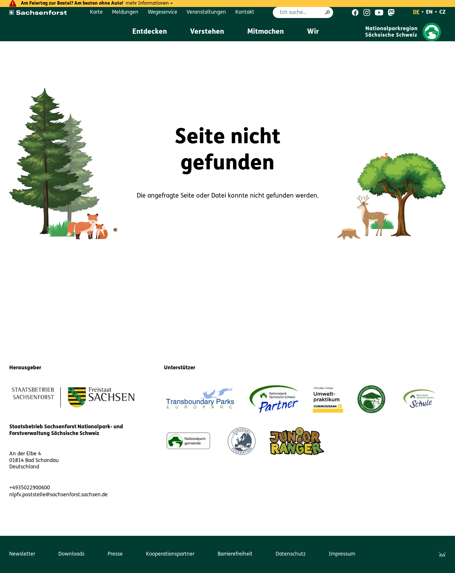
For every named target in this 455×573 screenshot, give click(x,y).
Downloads (71, 554)
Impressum (342, 554)
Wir (313, 31)
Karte (96, 12)
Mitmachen (265, 31)
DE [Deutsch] (416, 12)
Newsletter (22, 554)
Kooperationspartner (170, 554)
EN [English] (429, 12)
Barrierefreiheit (235, 554)
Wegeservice (162, 12)
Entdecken (149, 31)
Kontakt (244, 12)
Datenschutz (291, 554)
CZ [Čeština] (442, 12)
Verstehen (207, 31)
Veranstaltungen (206, 12)
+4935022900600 (29, 488)
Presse (115, 554)
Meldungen (125, 12)
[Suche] (327, 12)
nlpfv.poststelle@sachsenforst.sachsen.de (58, 495)
